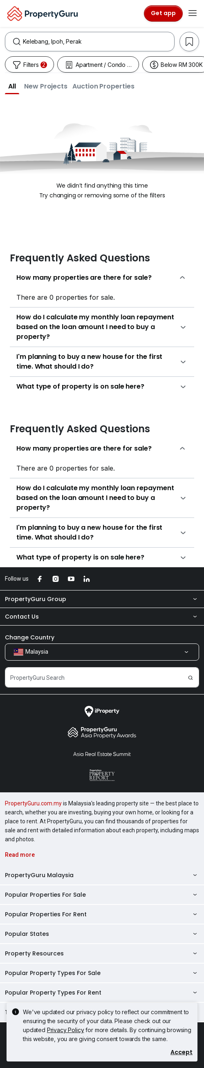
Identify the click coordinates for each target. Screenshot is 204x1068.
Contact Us (102, 616)
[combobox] (98, 42)
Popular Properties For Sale (102, 894)
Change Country (29, 637)
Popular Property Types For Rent (102, 992)
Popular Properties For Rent (102, 914)
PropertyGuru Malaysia (102, 875)
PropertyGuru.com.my (33, 803)
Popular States (102, 933)
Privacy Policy (65, 1029)
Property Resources (102, 953)
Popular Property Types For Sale (102, 972)
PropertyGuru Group (102, 599)
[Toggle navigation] (192, 13)
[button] (12, 86)
